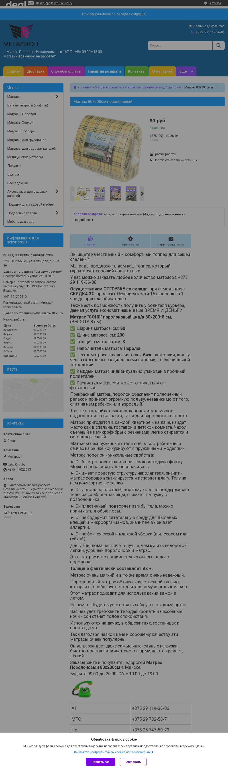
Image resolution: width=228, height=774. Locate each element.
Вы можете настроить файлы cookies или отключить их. (112, 752)
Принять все (101, 762)
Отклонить (133, 762)
